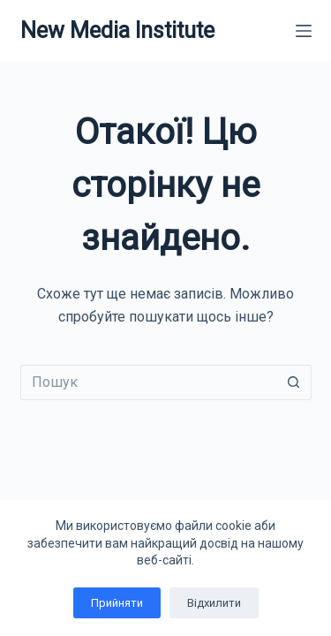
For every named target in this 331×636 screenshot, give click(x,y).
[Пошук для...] (148, 382)
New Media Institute (117, 30)
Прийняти (117, 603)
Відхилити (214, 603)
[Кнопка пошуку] (294, 382)
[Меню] (304, 31)
